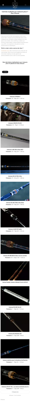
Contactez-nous (5, 50)
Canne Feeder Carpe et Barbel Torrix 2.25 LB (15, 282)
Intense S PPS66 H (15, 96)
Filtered (3, 399)
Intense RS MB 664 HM (15, 333)
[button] (3, 5)
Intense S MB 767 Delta (15, 229)
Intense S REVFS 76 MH (15, 123)
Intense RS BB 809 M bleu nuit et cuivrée (15, 255)
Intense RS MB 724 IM (15, 307)
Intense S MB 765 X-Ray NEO (15, 149)
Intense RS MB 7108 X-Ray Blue (15, 202)
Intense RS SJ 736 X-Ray (15, 176)
